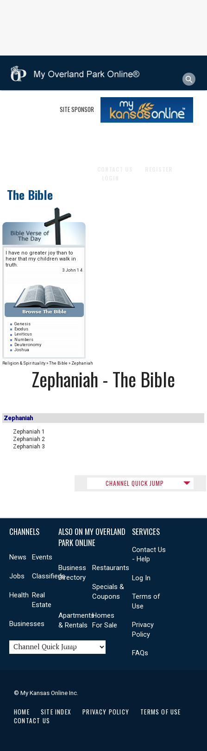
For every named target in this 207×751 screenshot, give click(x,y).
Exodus (21, 329)
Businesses (29, 107)
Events (42, 557)
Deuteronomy (27, 344)
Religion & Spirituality (23, 363)
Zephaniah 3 (29, 446)
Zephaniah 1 (29, 431)
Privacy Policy (105, 711)
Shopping (26, 142)
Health (99, 142)
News (17, 557)
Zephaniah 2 (29, 439)
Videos (69, 644)
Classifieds (48, 576)
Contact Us (32, 720)
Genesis (22, 324)
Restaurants (110, 568)
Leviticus (23, 334)
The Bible (30, 195)
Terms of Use (160, 711)
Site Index (56, 711)
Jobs (17, 576)
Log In (141, 578)
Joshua (21, 350)
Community (64, 142)
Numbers (23, 339)
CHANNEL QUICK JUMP (135, 483)
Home (22, 711)
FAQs (140, 653)
